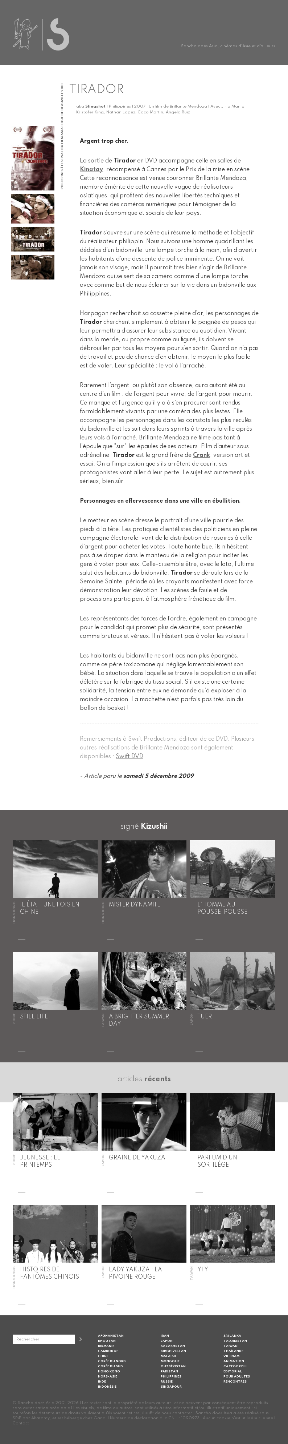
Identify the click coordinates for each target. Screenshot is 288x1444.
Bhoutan (107, 1341)
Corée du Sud (110, 1366)
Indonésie (107, 1386)
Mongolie (170, 1361)
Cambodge (108, 1351)
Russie (167, 1381)
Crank (201, 455)
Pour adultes (236, 1376)
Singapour (171, 1386)
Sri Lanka (232, 1336)
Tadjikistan (235, 1341)
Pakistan (169, 1371)
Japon (167, 1341)
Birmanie (106, 1346)
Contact (21, 1423)
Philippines (171, 1376)
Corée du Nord (112, 1361)
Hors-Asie (107, 1376)
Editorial (232, 1371)
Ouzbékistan (173, 1366)
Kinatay (91, 170)
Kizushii (154, 826)
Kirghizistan (173, 1351)
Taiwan (230, 1346)
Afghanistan (111, 1336)
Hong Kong (109, 1371)
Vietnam (231, 1356)
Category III (235, 1366)
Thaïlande (233, 1351)
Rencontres (235, 1381)
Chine (103, 1356)
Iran (165, 1336)
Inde (102, 1381)
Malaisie (169, 1356)
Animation (233, 1361)
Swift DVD (129, 757)
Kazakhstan (173, 1346)
